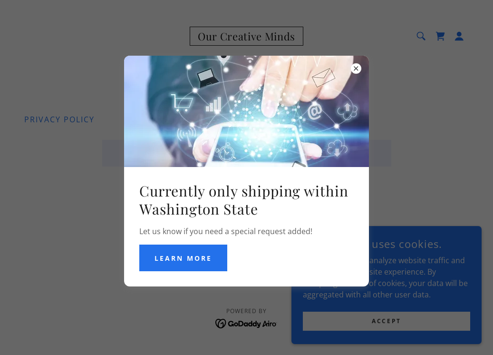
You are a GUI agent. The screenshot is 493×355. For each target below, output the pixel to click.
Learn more (183, 258)
